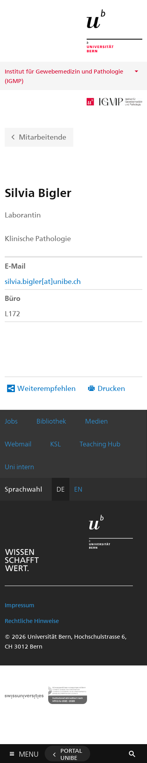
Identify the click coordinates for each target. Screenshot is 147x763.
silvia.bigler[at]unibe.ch (43, 281)
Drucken (111, 388)
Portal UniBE (71, 753)
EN (78, 489)
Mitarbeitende (42, 136)
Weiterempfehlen (46, 388)
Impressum (19, 605)
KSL (55, 443)
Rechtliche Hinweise (32, 621)
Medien (96, 421)
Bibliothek (51, 421)
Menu (28, 752)
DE (60, 489)
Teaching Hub (100, 443)
